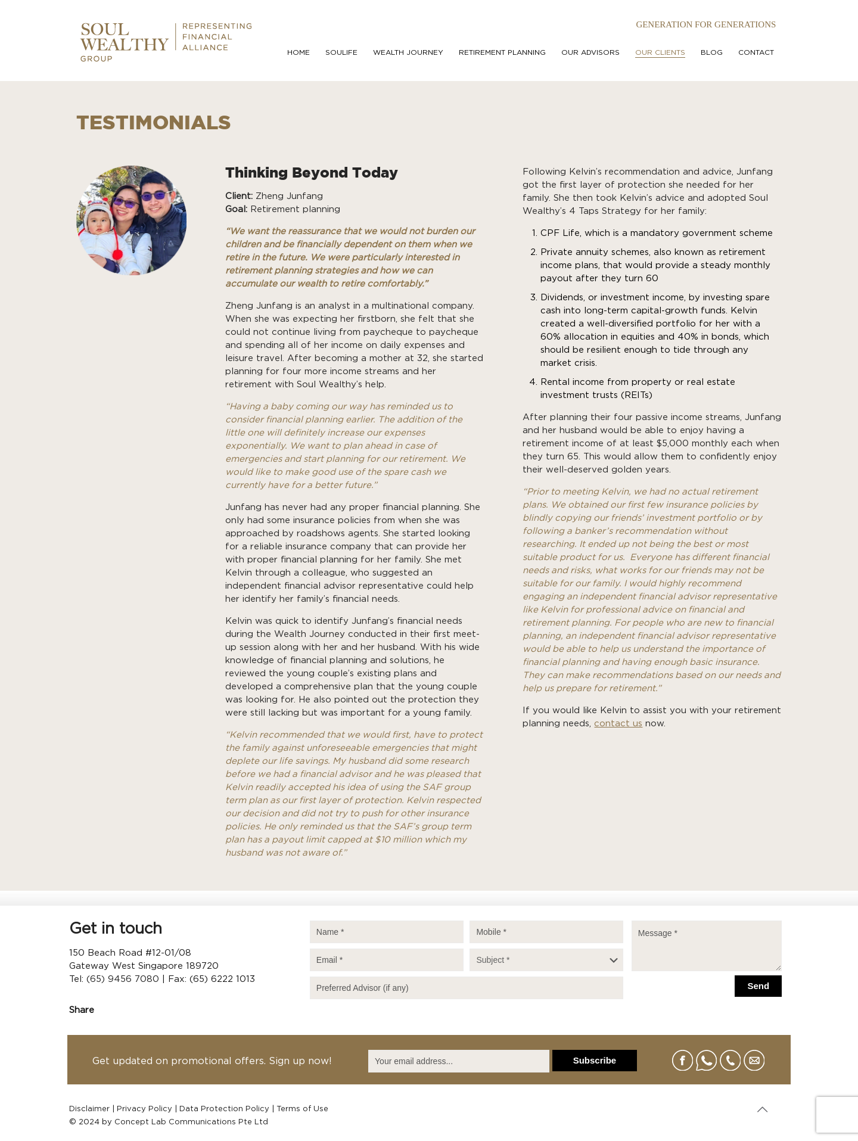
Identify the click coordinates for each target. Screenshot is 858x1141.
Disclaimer (89, 1109)
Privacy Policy (144, 1109)
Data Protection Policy (224, 1109)
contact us (618, 723)
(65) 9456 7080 (122, 979)
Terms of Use (302, 1109)
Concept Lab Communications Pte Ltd (191, 1122)
